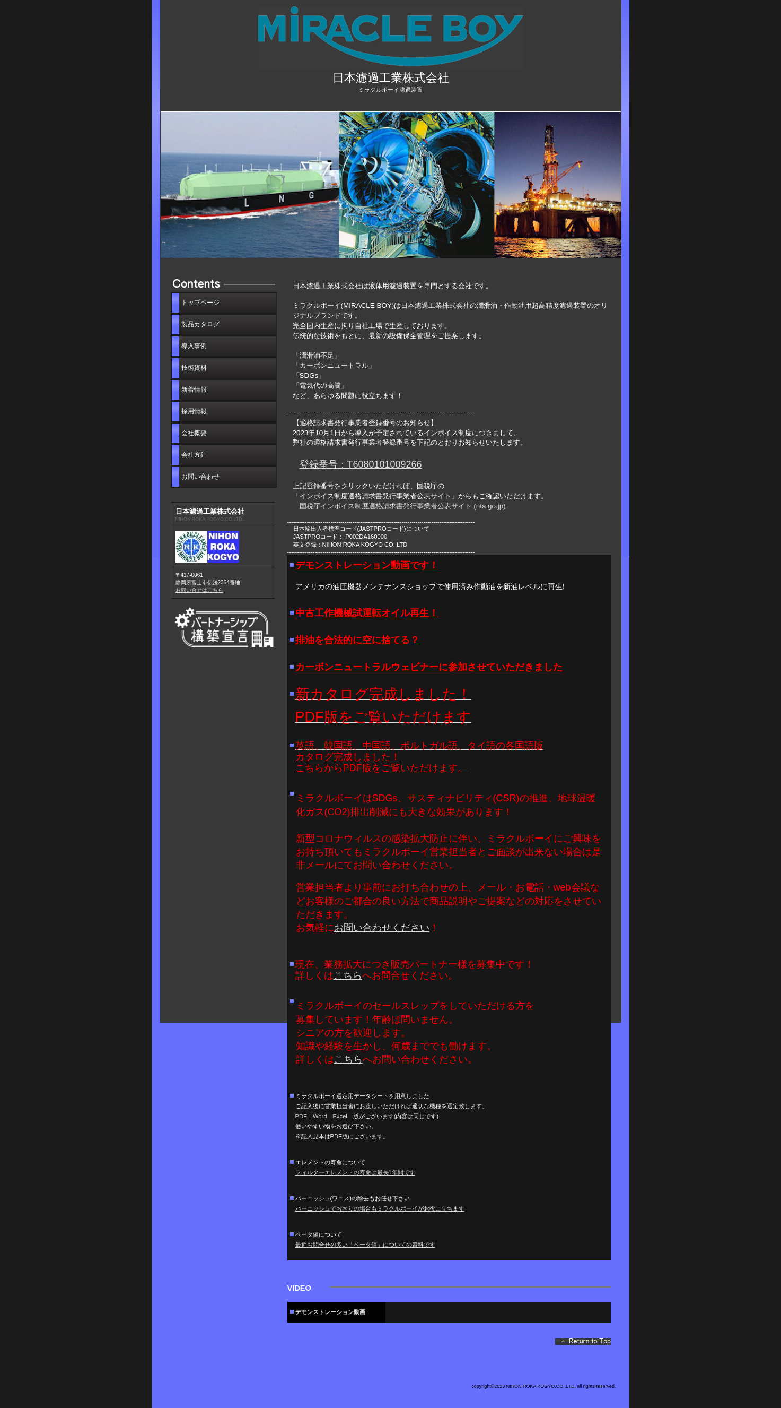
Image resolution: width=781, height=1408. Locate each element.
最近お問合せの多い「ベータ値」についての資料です (365, 1244)
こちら (348, 975)
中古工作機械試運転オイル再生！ (366, 613)
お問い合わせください (381, 927)
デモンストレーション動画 (330, 1312)
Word (320, 1116)
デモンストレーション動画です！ (366, 565)
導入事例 (194, 346)
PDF (301, 1116)
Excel (339, 1116)
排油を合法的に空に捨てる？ (357, 640)
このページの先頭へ (583, 1343)
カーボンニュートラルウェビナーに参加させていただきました (429, 667)
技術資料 (194, 368)
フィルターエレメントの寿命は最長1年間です (355, 1172)
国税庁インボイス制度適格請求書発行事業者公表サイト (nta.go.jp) (403, 506)
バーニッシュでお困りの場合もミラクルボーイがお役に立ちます (379, 1208)
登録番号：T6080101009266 (361, 464)
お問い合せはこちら (199, 590)
